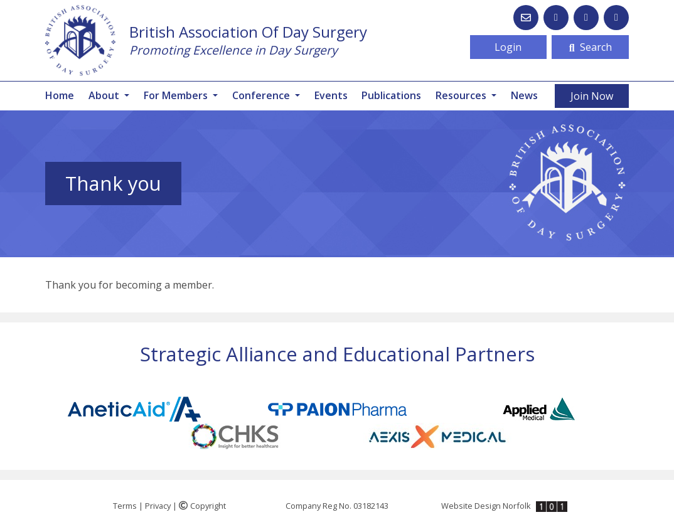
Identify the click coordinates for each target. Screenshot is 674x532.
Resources (462, 95)
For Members (177, 95)
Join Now (591, 96)
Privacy (158, 505)
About (105, 95)
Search (590, 47)
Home (59, 95)
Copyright (202, 505)
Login (508, 47)
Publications (391, 95)
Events (331, 95)
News (524, 95)
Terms (125, 505)
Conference (262, 95)
